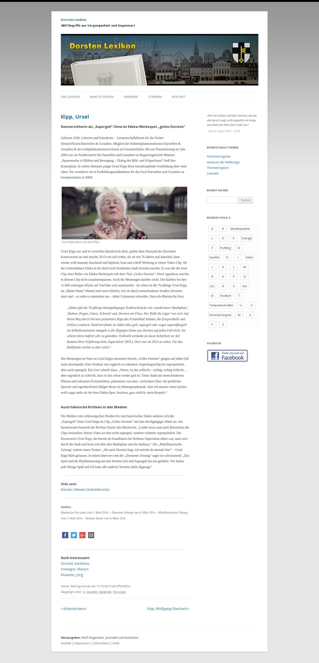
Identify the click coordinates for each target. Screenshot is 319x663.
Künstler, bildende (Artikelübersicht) (85, 489)
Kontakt (179, 97)
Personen (119, 592)
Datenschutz (101, 643)
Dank (115, 643)
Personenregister (219, 156)
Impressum (81, 643)
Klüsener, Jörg (72, 575)
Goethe (214, 257)
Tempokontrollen (221, 305)
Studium (225, 295)
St (212, 295)
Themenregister (218, 168)
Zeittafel (212, 173)
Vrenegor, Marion (75, 569)
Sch (244, 286)
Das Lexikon (70, 97)
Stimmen (155, 97)
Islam (249, 257)
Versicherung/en (220, 315)
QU (212, 286)
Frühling (225, 248)
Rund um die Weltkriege (223, 162)
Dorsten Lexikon (73, 20)
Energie (246, 238)
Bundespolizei (240, 228)
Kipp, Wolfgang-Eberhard (168, 608)
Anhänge (131, 97)
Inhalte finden (102, 97)
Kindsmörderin (73, 608)
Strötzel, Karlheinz (75, 563)
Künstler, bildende (99, 592)
